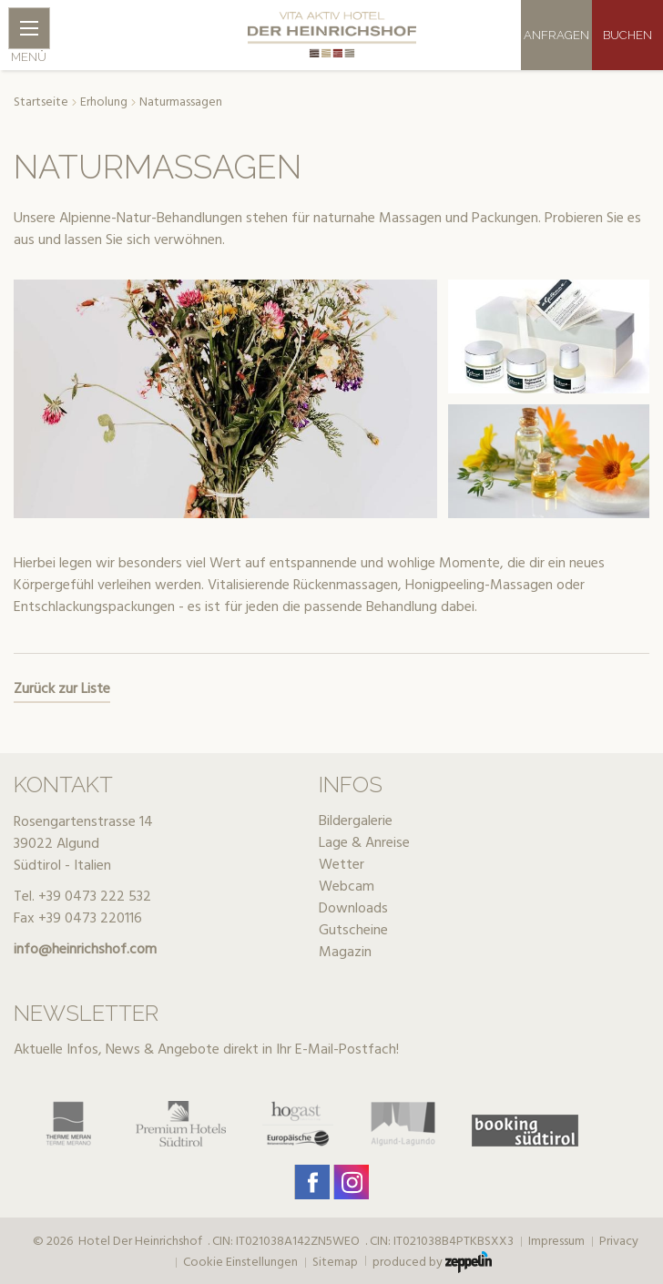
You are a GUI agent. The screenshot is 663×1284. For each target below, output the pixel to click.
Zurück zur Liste (62, 689)
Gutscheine (353, 931)
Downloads (353, 909)
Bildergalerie (356, 821)
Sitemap (335, 1263)
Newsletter (86, 1013)
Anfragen (556, 35)
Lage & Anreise (364, 843)
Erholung (104, 103)
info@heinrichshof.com (85, 950)
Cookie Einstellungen (240, 1263)
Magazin (345, 952)
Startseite (41, 103)
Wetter (341, 865)
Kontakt (63, 784)
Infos (350, 784)
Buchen (627, 35)
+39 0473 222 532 (94, 897)
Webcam (346, 887)
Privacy (618, 1242)
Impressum (556, 1242)
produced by (432, 1262)
